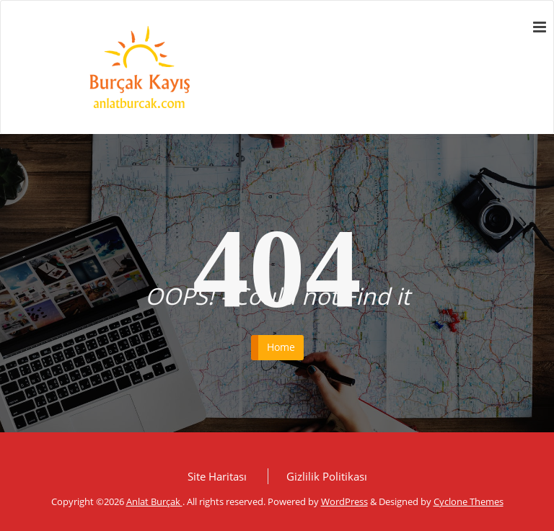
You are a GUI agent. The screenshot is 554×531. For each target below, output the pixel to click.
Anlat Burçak (154, 501)
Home (281, 347)
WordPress (344, 501)
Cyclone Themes (469, 501)
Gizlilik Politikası (326, 476)
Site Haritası (217, 476)
